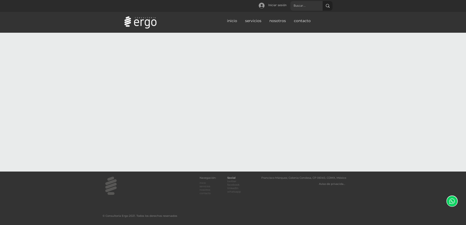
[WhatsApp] (452, 201)
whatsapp (234, 191)
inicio (203, 183)
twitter (231, 181)
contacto (205, 193)
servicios (205, 186)
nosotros (205, 189)
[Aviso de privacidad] (332, 184)
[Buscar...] (302, 6)
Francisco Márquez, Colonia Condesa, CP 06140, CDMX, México (303, 178)
